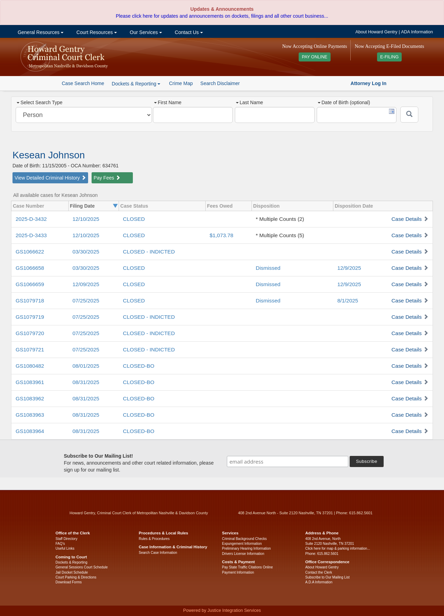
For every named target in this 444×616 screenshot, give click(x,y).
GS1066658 (30, 268)
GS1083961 (30, 382)
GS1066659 (30, 284)
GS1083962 (30, 398)
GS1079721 (30, 349)
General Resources (39, 32)
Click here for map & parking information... (337, 548)
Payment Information (238, 572)
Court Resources (96, 32)
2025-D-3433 (31, 235)
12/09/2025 (85, 284)
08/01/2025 (85, 366)
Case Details (406, 219)
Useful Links (65, 548)
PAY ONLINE (314, 57)
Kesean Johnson (48, 155)
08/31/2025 (85, 382)
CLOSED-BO (138, 366)
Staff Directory (66, 539)
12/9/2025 (349, 268)
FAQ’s (60, 544)
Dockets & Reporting (71, 562)
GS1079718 (30, 300)
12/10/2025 (85, 219)
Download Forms (69, 582)
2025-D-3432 (31, 219)
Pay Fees (107, 178)
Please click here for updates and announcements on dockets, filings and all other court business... (222, 16)
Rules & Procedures (154, 539)
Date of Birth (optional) (344, 102)
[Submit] (409, 115)
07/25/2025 (85, 300)
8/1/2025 (347, 300)
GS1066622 (30, 252)
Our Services (145, 32)
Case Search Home (83, 83)
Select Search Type (39, 102)
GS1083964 (30, 431)
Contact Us (188, 32)
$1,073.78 (221, 235)
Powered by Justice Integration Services (222, 610)
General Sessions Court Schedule (82, 567)
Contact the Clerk (318, 572)
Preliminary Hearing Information (246, 548)
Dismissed (268, 268)
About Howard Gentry (377, 32)
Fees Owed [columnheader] (220, 206)
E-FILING (389, 57)
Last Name (249, 102)
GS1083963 (30, 415)
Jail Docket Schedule (72, 572)
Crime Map (181, 83)
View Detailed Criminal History (50, 178)
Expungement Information (242, 544)
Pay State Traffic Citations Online (247, 567)
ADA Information (417, 32)
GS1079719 (30, 317)
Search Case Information (158, 553)
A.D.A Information (318, 582)
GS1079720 (30, 333)
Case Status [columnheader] (134, 206)
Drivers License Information (243, 554)
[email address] (287, 461)
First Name (167, 102)
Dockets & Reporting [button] (136, 83)
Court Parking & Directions (76, 577)
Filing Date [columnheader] (82, 206)
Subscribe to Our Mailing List (327, 577)
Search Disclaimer (220, 83)
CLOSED (134, 219)
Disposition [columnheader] (266, 206)
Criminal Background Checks (244, 539)
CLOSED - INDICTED (149, 252)
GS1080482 (30, 366)
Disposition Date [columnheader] (354, 206)
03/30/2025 (85, 252)
